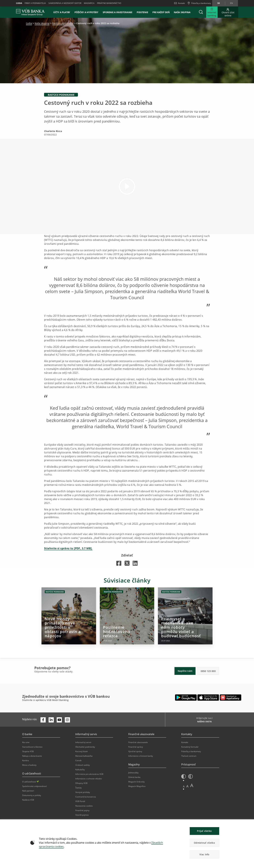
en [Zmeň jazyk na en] (231, 3)
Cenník (78, 760)
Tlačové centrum (188, 756)
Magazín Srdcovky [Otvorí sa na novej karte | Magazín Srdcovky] (136, 781)
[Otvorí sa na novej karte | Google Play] (186, 697)
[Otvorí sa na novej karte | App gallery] (230, 697)
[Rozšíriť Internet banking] (212, 12)
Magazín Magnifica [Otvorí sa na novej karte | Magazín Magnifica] (136, 786)
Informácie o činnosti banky (140, 756)
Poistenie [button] (142, 12)
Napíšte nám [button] (185, 670)
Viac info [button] (204, 854)
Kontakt (179, 3)
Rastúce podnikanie (63, 23)
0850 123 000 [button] (208, 671)
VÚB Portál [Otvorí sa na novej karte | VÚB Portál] (80, 801)
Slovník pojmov (82, 815)
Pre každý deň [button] (160, 12)
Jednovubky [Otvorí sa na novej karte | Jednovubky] (133, 772)
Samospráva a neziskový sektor (64, 3)
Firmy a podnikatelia (35, 3)
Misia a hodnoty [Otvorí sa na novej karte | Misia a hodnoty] (29, 765)
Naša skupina (182, 12)
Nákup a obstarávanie (32, 756)
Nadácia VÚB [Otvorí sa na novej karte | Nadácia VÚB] (28, 799)
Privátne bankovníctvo (109, 3)
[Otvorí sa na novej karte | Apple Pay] (208, 697)
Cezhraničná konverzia (85, 796)
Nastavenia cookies (84, 805)
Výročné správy (135, 751)
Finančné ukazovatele (138, 742)
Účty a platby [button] (61, 12)
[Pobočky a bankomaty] (199, 3)
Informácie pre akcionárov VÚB (89, 774)
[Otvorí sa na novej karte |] (118, 563)
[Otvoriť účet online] (228, 12)
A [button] (184, 786)
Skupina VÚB (28, 751)
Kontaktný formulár (190, 746)
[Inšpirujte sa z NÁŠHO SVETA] (203, 722)
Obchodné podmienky (85, 746)
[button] (201, 12)
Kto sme (25, 742)
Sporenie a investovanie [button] (117, 12)
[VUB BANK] (30, 12)
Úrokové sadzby (82, 765)
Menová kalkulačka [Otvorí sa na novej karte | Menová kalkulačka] (83, 756)
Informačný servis (83, 742)
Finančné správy (135, 746)
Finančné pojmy (82, 810)
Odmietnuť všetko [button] (204, 842)
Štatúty (78, 787)
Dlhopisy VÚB (81, 783)
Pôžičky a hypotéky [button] (86, 12)
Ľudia (19, 3)
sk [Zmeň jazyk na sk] (218, 3)
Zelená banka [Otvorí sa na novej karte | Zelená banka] (134, 777)
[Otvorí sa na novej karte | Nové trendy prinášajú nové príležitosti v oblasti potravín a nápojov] (68, 615)
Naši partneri (28, 790)
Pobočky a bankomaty (191, 751)
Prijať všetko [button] (204, 830)
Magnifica (89, 3)
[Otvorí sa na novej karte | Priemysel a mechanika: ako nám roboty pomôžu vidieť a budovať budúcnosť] (185, 615)
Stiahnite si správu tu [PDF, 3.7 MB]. (68, 548)
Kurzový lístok (81, 751)
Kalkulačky (80, 769)
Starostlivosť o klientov (32, 746)
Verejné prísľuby (82, 792)
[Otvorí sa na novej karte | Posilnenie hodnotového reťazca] (127, 615)
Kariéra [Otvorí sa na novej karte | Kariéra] (25, 760)
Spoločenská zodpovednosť (34, 786)
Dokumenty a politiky (31, 795)
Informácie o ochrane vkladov (88, 778)
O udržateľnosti (30, 781)
